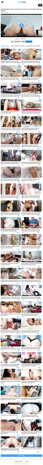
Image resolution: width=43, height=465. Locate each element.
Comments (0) (29, 41)
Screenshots (17, 41)
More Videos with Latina (18, 46)
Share (23, 41)
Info (12, 41)
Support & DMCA (18, 461)
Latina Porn (20, 463)
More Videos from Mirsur (33, 46)
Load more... (21, 455)
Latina (21, 2)
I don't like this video (18, 39)
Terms (26, 461)
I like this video (16, 39)
